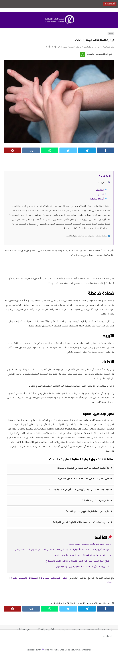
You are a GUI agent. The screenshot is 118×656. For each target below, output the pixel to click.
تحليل (101, 195)
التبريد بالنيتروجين (104, 603)
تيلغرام (110, 582)
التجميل (93, 603)
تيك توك (44, 578)
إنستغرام (33, 578)
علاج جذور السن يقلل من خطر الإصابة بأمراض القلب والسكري (77, 561)
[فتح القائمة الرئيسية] (112, 20)
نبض (64, 578)
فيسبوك (55, 578)
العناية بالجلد (61, 603)
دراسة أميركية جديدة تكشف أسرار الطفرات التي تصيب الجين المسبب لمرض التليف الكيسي (62, 550)
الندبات (53, 603)
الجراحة (87, 603)
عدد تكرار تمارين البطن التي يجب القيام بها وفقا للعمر (81, 555)
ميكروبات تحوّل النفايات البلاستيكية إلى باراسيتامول (82, 567)
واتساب (23, 578)
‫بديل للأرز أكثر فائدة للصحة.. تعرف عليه (89, 544)
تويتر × (14, 578)
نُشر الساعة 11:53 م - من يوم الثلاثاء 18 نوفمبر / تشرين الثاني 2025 (86, 47)
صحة (111, 34)
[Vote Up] (54, 47)
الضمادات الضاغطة (75, 603)
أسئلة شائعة (97, 199)
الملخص (99, 190)
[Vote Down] (48, 47)
